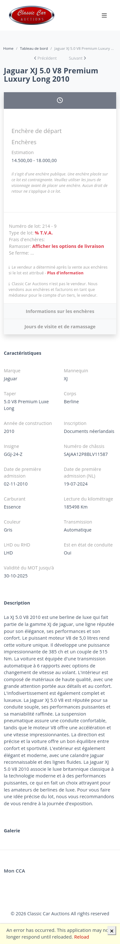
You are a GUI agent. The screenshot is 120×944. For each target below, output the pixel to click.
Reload (81, 937)
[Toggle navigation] (104, 15)
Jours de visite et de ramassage (59, 326)
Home (8, 48)
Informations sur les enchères (60, 311)
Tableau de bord (34, 48)
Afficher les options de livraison (68, 246)
